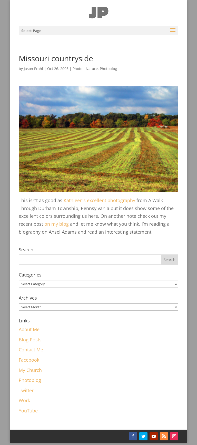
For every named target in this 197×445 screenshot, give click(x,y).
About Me (29, 329)
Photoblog (108, 68)
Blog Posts (30, 340)
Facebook (29, 360)
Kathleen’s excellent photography (99, 200)
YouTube (28, 411)
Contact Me (31, 350)
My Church (30, 370)
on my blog (56, 224)
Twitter (26, 390)
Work (24, 400)
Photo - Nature (85, 68)
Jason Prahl (33, 68)
